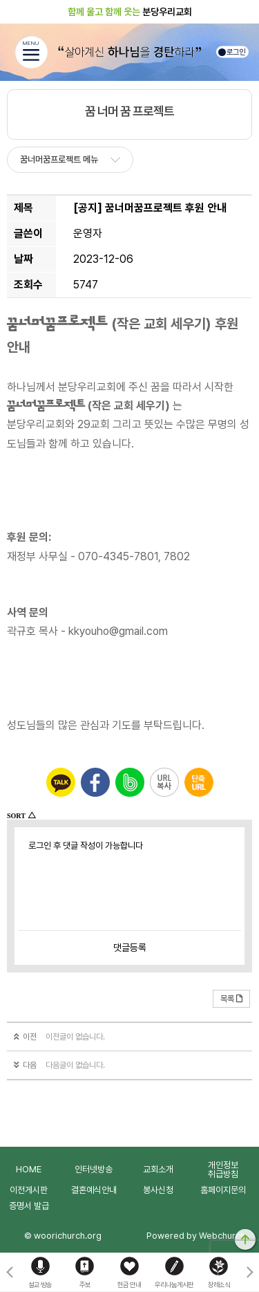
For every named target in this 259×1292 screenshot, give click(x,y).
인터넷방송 (94, 1169)
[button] (249, 1272)
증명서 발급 (29, 1206)
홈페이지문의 (223, 1190)
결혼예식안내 (94, 1190)
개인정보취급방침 (223, 1169)
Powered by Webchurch (195, 1235)
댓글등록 (129, 947)
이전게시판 (29, 1190)
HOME (28, 1169)
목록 (231, 999)
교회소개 (158, 1169)
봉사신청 (158, 1190)
